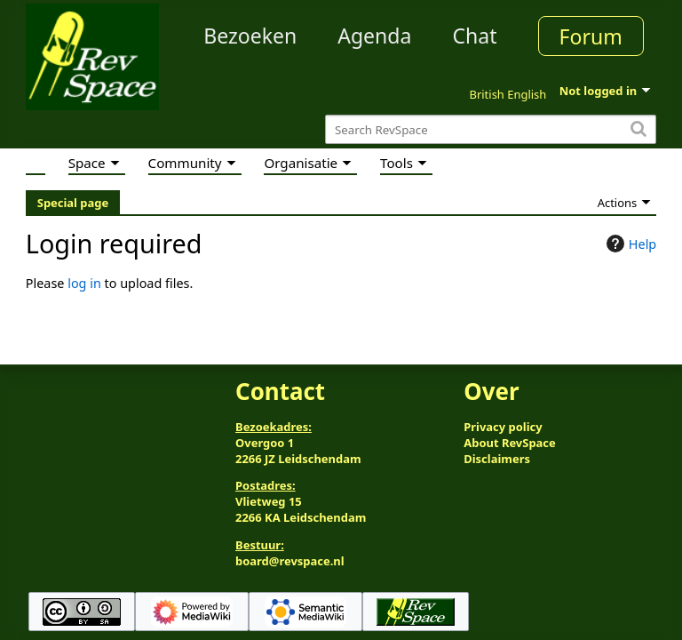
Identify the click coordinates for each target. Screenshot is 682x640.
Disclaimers (497, 459)
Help (629, 243)
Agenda (374, 35)
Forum (591, 36)
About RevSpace (510, 443)
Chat (474, 35)
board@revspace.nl (290, 561)
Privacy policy (503, 427)
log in (84, 283)
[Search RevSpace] (490, 129)
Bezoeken (250, 35)
